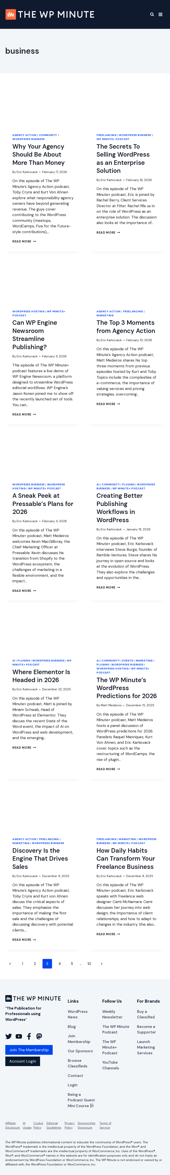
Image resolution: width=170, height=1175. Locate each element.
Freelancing (107, 135)
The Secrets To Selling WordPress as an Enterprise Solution (123, 158)
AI (98, 484)
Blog (72, 1026)
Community (48, 135)
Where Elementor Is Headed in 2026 (41, 676)
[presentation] (43, 105)
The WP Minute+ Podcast (110, 1047)
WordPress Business (28, 139)
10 (89, 963)
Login (72, 1084)
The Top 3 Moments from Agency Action (126, 327)
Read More (24, 241)
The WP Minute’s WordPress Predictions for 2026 (127, 688)
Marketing (105, 315)
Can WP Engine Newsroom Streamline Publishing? (34, 335)
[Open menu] (160, 14)
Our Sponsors (80, 1051)
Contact (75, 1075)
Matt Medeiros (111, 705)
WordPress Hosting (28, 311)
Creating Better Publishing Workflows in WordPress (120, 508)
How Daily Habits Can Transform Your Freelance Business (126, 858)
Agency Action (24, 135)
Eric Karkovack (27, 172)
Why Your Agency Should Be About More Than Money (38, 154)
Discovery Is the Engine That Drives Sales (40, 858)
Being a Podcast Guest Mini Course (81, 1100)
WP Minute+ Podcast (113, 139)
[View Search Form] (149, 14)
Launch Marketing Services (146, 1047)
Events (127, 660)
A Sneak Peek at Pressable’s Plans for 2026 (42, 504)
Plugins (128, 484)
